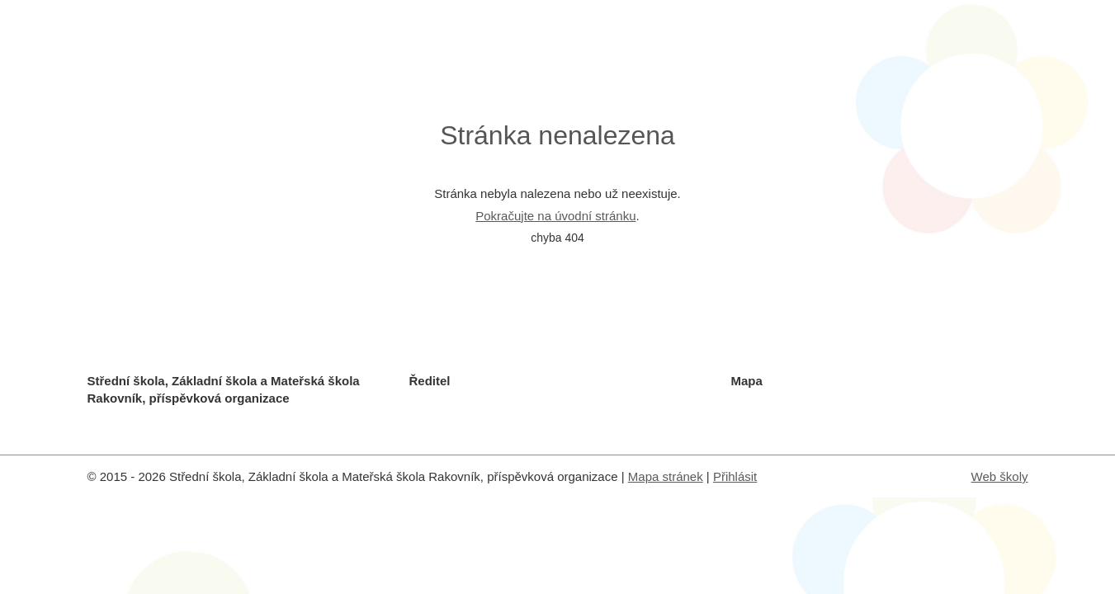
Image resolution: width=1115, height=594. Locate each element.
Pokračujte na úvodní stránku (555, 216)
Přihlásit (735, 476)
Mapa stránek (665, 476)
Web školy (999, 476)
